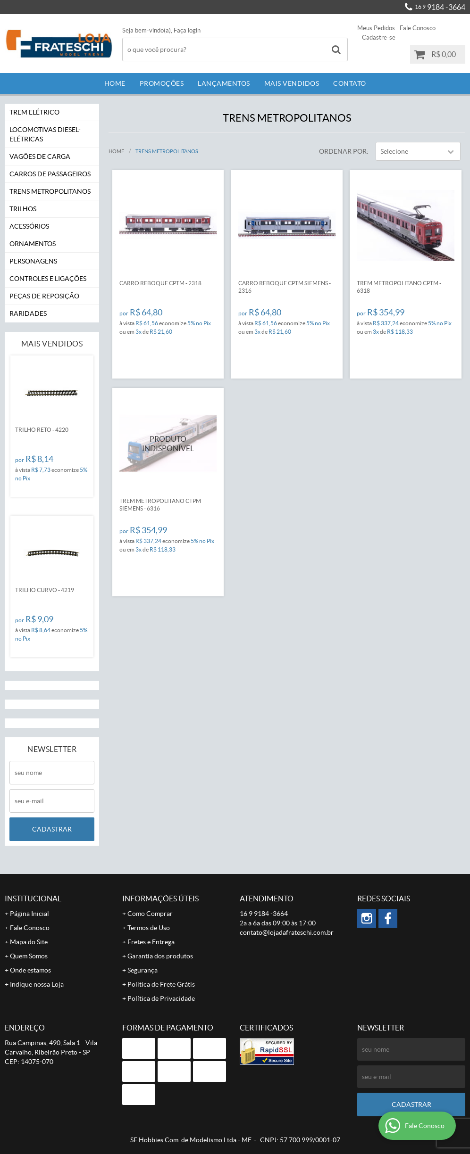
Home (115, 83)
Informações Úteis (160, 898)
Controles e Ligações (47, 278)
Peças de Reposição (44, 296)
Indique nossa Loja (37, 984)
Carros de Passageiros (50, 174)
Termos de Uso (148, 927)
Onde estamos (30, 970)
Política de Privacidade (161, 998)
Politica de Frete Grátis (161, 984)
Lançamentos (224, 83)
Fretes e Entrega (151, 942)
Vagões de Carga (39, 156)
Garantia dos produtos (160, 956)
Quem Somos (29, 956)
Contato (349, 83)
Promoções (162, 83)
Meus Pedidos (376, 28)
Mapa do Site (29, 942)
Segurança (142, 970)
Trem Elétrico (34, 112)
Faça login (187, 30)
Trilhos (22, 209)
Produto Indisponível (168, 444)
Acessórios (29, 226)
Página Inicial (29, 913)
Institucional (33, 898)
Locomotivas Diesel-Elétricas (45, 134)
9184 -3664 (440, 7)
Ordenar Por (343, 151)
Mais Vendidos (291, 83)
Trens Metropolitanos (50, 191)
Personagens (33, 261)
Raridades (28, 313)
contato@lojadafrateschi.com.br (287, 932)
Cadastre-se (378, 37)
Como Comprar (150, 913)
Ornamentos (32, 243)
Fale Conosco (418, 28)
